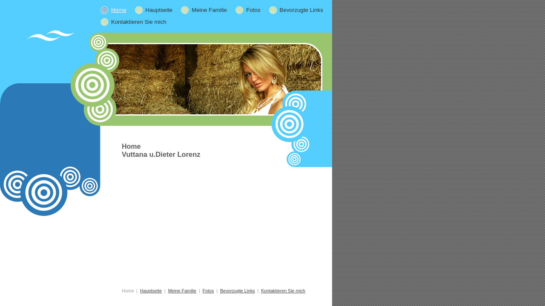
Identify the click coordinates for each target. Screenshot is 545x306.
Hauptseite (154, 10)
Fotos (247, 10)
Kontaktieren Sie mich (133, 22)
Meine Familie (204, 10)
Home (128, 290)
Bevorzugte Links (296, 10)
